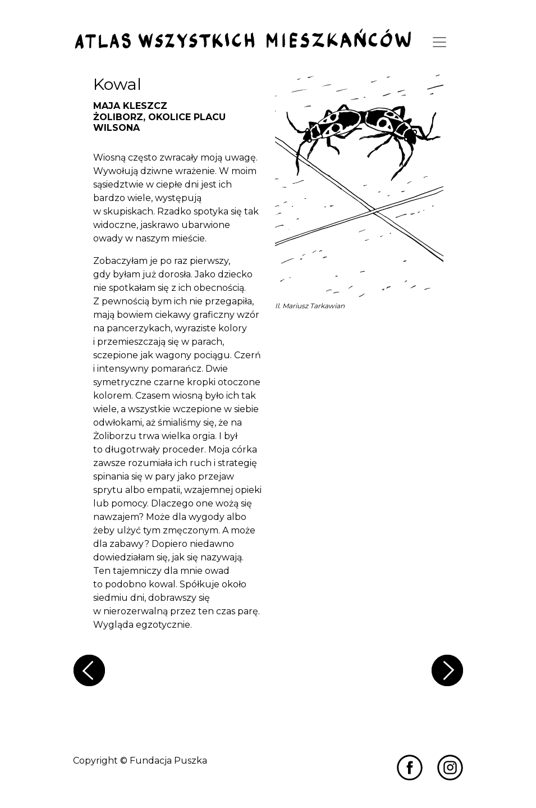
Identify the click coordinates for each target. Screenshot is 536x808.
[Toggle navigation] (439, 42)
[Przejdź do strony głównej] (243, 39)
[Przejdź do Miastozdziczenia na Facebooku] (409, 766)
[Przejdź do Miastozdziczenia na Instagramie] (450, 766)
